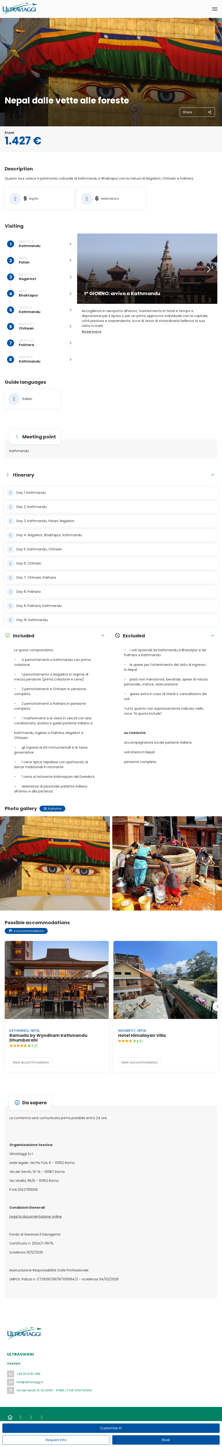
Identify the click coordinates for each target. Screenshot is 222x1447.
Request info (56, 1440)
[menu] (215, 9)
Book (166, 1440)
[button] (91, 332)
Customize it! (111, 1428)
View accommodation (30, 1062)
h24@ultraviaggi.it (29, 1382)
